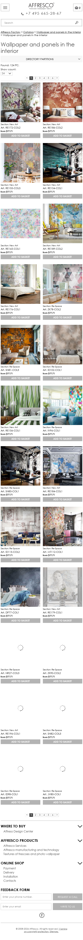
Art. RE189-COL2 (53, 248)
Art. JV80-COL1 (52, 794)
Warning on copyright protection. (45, 930)
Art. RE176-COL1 (10, 309)
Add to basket (20, 135)
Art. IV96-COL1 (51, 430)
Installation (10, 876)
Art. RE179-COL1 (53, 612)
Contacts (9, 880)
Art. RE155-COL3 (10, 188)
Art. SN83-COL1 (10, 491)
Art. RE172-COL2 (10, 127)
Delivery (8, 872)
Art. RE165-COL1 (10, 248)
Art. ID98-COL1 (9, 794)
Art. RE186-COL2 (53, 127)
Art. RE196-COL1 (10, 733)
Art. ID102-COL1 (52, 370)
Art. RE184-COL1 (53, 491)
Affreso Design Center (18, 831)
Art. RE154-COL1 (53, 188)
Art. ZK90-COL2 (52, 673)
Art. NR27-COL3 (10, 673)
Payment (9, 868)
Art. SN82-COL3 (52, 733)
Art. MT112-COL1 (53, 552)
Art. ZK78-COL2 (52, 309)
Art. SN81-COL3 (10, 370)
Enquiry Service (41, 11)
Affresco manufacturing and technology (31, 850)
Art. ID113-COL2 (10, 552)
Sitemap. (54, 931)
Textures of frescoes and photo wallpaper (31, 854)
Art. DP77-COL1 (10, 612)
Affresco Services (14, 846)
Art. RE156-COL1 (10, 430)
